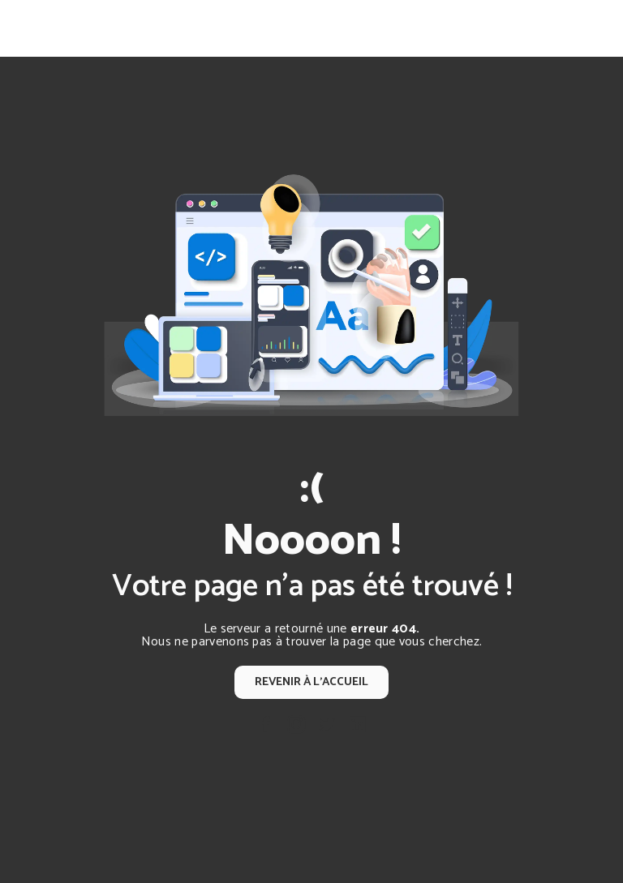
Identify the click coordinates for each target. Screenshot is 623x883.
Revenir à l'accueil (311, 682)
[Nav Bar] (584, 28)
